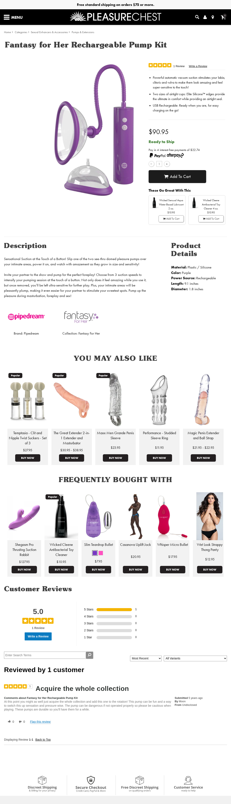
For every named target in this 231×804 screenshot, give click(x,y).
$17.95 (172, 557)
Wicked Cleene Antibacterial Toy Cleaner (61, 549)
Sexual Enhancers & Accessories (49, 32)
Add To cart (177, 176)
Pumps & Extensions (83, 32)
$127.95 (24, 562)
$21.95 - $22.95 (203, 448)
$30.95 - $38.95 (71, 450)
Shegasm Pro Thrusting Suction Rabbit (24, 549)
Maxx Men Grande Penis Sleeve (115, 435)
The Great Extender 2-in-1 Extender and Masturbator (72, 438)
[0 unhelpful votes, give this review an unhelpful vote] (21, 722)
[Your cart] (223, 17)
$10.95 (61, 562)
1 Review (178, 66)
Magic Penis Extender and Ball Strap (203, 435)
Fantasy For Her (89, 333)
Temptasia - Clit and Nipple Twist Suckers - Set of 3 (28, 438)
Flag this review (40, 721)
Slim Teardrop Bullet (98, 544)
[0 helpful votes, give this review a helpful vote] (10, 722)
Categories (21, 32)
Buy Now (27, 458)
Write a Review (198, 66)
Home (7, 32)
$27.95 (27, 450)
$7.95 (98, 561)
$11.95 (159, 448)
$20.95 (136, 557)
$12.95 (210, 559)
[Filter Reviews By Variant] (195, 658)
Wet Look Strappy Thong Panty (210, 547)
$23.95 (115, 448)
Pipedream (31, 333)
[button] (95, 553)
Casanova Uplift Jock (135, 544)
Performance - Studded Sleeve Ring (159, 435)
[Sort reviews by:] (146, 658)
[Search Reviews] (48, 655)
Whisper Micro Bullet (172, 544)
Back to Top (43, 739)
